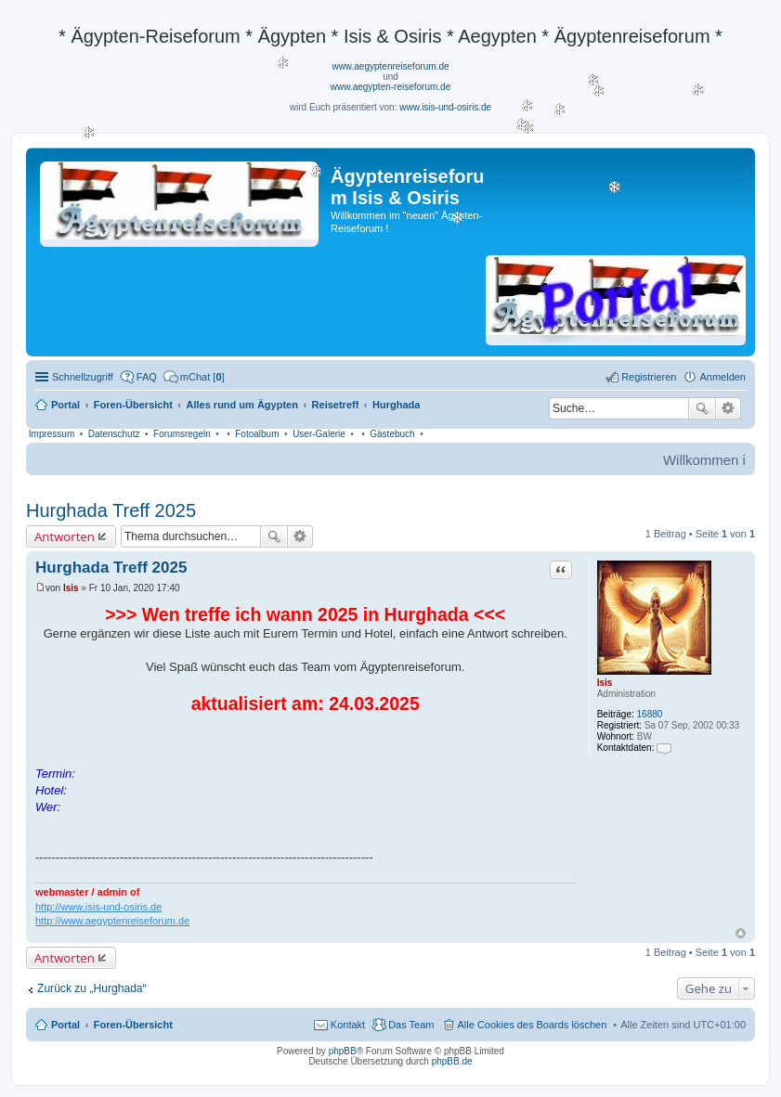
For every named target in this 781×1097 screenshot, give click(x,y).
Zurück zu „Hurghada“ (92, 988)
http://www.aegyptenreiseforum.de (112, 920)
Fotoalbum (257, 434)
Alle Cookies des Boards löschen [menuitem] (532, 1024)
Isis (605, 683)
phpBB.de (452, 1061)
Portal (65, 404)
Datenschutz (114, 434)
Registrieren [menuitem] (648, 376)
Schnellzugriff (82, 376)
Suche (702, 408)
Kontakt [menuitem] (348, 1024)
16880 (650, 714)
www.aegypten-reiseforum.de (391, 87)
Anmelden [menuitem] (722, 376)
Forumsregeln (182, 434)
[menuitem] (194, 377)
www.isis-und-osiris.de (445, 107)
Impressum (51, 434)
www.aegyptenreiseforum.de (390, 66)
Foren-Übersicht (133, 1024)
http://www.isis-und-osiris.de (98, 906)
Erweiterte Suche (728, 408)
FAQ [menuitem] (147, 376)
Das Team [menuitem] (411, 1024)
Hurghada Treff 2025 (111, 510)
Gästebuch (392, 434)
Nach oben (740, 933)
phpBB (343, 1051)
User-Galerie (319, 434)
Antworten (64, 536)
